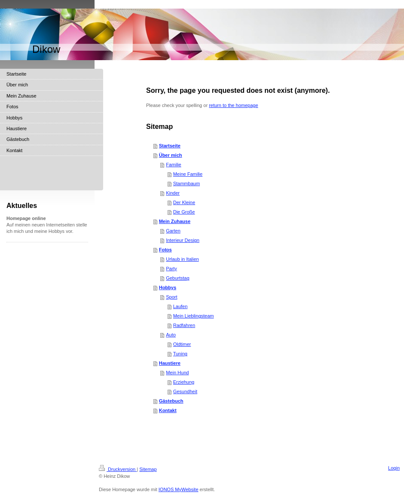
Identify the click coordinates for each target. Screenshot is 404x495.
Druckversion (118, 469)
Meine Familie (187, 174)
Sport (171, 296)
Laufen (180, 306)
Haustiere (170, 363)
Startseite (170, 145)
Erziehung (184, 382)
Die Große (184, 211)
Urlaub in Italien (182, 259)
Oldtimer (182, 344)
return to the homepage (233, 105)
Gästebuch (171, 400)
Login (394, 468)
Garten (173, 230)
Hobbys (167, 287)
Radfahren (184, 325)
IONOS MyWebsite (179, 489)
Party (171, 268)
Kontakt (168, 410)
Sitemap (147, 469)
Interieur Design (182, 240)
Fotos (165, 249)
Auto (171, 334)
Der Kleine (184, 202)
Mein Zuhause (174, 221)
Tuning (180, 353)
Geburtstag (177, 278)
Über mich (170, 155)
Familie (173, 164)
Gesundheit (185, 391)
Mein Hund (177, 372)
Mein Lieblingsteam (193, 315)
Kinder (173, 193)
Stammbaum (186, 183)
